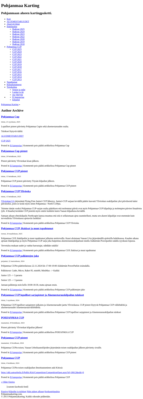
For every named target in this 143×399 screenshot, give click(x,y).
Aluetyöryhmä (13, 24)
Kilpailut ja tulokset (17, 391)
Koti (9, 19)
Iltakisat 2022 (18, 36)
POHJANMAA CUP (12, 317)
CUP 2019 (17, 64)
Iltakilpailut (12, 26)
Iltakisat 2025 (18, 29)
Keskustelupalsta (52, 391)
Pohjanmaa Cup (10, 116)
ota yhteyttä (17, 94)
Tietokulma (12, 87)
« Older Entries (8, 382)
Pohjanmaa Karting (9, 104)
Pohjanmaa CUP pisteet (14, 171)
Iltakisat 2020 (18, 39)
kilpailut (16, 100)
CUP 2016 (17, 72)
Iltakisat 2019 (18, 42)
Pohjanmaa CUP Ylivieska (16, 191)
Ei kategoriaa (18, 97)
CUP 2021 (17, 59)
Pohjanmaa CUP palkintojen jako (20, 255)
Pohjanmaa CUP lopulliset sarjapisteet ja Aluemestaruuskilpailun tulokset (42, 294)
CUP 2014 (17, 77)
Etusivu (4, 391)
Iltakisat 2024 (18, 31)
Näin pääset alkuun (35, 391)
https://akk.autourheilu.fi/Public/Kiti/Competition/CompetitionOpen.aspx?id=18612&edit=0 (42, 372)
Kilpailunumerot (14, 84)
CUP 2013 (17, 79)
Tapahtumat (12, 82)
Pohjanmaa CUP (14, 47)
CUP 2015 (17, 74)
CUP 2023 (17, 54)
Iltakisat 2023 (18, 34)
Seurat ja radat (18, 89)
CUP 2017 (17, 69)
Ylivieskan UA (8, 201)
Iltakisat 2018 (18, 44)
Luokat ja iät (18, 92)
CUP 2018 (17, 67)
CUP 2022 (17, 57)
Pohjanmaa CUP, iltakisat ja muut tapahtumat (27, 228)
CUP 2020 (17, 62)
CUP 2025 (17, 49)
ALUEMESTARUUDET (18, 21)
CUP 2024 (17, 52)
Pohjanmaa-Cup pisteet (14, 151)
